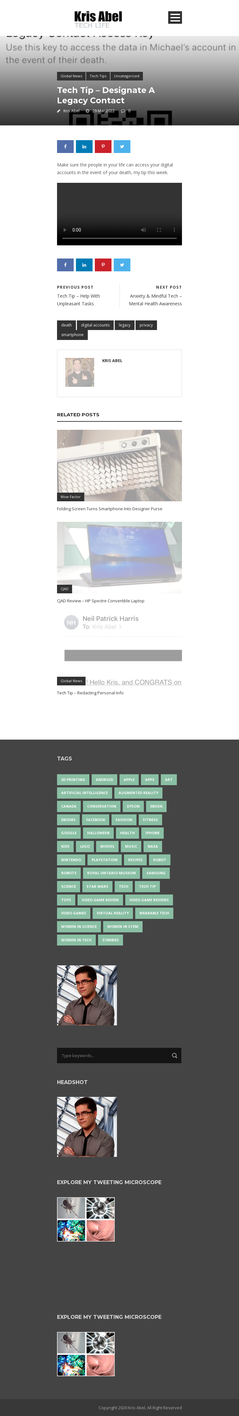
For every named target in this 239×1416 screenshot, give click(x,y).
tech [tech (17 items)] (123, 886)
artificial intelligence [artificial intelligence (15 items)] (84, 792)
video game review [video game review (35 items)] (100, 899)
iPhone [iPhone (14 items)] (152, 832)
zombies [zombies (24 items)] (110, 939)
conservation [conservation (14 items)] (101, 806)
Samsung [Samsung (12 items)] (156, 872)
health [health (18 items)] (127, 832)
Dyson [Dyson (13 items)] (133, 806)
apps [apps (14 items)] (149, 779)
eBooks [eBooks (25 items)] (68, 819)
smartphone (72, 334)
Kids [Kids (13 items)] (65, 846)
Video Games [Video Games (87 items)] (73, 913)
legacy (124, 325)
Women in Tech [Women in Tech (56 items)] (76, 939)
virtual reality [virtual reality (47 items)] (113, 913)
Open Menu (175, 17)
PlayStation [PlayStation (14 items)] (105, 859)
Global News (71, 75)
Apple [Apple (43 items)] (129, 779)
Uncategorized (126, 75)
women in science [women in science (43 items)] (79, 926)
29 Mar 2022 (103, 111)
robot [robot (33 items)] (159, 859)
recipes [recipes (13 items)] (135, 859)
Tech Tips (98, 75)
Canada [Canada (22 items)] (69, 806)
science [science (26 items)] (68, 886)
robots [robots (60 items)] (69, 872)
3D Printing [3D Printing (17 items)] (73, 779)
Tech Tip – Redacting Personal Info (90, 693)
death (66, 325)
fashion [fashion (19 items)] (124, 819)
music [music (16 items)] (131, 846)
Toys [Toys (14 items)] (66, 899)
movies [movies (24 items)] (107, 846)
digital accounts (95, 325)
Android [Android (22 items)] (104, 779)
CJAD (65, 588)
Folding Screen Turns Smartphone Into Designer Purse (109, 509)
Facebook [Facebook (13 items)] (95, 819)
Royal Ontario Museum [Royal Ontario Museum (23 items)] (111, 872)
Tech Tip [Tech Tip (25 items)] (147, 886)
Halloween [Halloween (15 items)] (98, 832)
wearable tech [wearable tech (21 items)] (154, 913)
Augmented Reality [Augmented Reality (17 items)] (138, 792)
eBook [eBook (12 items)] (156, 806)
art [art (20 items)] (169, 779)
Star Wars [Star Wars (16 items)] (97, 886)
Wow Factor (71, 496)
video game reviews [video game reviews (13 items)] (149, 899)
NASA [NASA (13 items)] (153, 846)
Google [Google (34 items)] (69, 832)
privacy (146, 325)
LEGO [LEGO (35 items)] (85, 846)
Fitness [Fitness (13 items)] (150, 819)
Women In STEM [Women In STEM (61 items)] (122, 926)
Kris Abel (71, 111)
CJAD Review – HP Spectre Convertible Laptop (100, 601)
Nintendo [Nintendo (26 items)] (71, 859)
